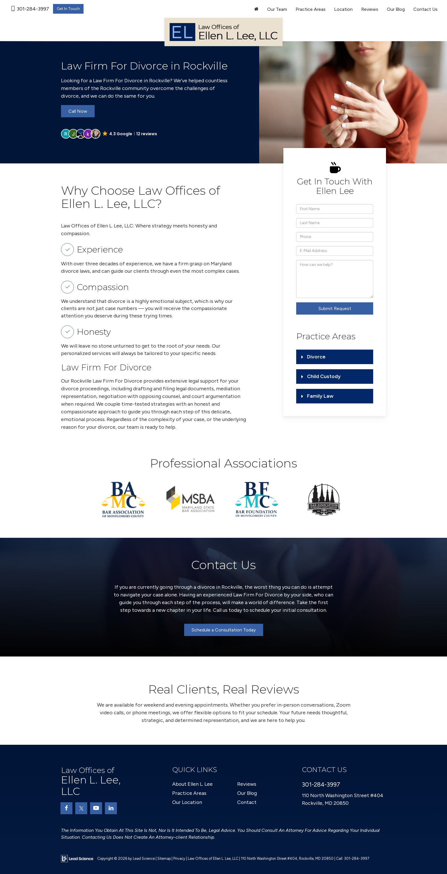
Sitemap (164, 858)
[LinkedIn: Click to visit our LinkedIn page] (111, 808)
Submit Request (334, 308)
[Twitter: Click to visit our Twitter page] (81, 808)
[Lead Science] (77, 858)
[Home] (256, 9)
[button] (109, 134)
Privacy (179, 858)
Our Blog (396, 9)
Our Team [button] (277, 9)
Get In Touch (68, 8)
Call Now (77, 111)
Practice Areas (189, 793)
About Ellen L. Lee (192, 784)
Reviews (369, 9)
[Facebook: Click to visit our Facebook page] (66, 808)
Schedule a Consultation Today (224, 630)
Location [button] (343, 9)
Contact (247, 802)
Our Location (187, 802)
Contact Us (425, 9)
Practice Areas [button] (311, 9)
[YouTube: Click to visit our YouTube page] (96, 808)
